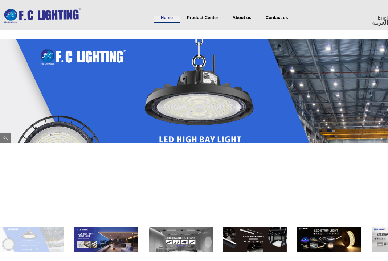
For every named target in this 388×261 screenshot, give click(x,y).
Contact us (277, 17)
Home (167, 17)
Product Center (202, 17)
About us (242, 17)
